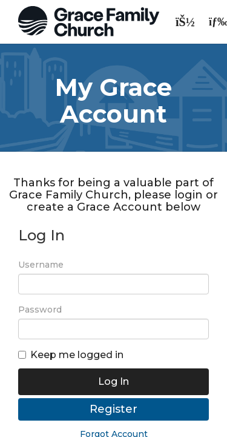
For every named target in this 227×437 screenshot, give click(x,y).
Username (41, 264)
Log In (113, 381)
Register (113, 409)
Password (40, 309)
